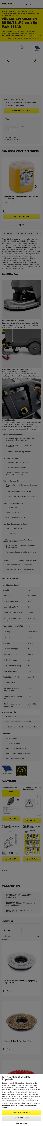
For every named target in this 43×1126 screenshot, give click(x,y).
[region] (21, 1100)
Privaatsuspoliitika (25, 1105)
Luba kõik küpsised (21, 1112)
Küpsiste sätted (21, 1123)
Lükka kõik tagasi (21, 1118)
